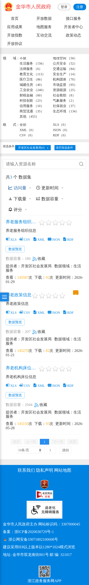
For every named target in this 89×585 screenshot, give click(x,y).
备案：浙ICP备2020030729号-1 (28, 532)
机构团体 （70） (65, 79)
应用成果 (14, 27)
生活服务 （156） (33, 63)
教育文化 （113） (32, 74)
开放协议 (14, 44)
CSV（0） (27, 135)
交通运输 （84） (65, 69)
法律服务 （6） (31, 69)
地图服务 (44, 27)
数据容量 (47, 198)
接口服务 (73, 18)
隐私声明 (44, 470)
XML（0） (27, 130)
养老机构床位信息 (22, 368)
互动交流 (44, 35)
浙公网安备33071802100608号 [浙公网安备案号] (33, 539)
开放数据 (44, 18)
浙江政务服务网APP (44, 581)
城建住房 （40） (32, 85)
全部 (23, 124)
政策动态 (73, 35)
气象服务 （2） (64, 100)
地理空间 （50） (65, 58)
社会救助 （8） (64, 95)
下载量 (17, 198)
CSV (24, 239)
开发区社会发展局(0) (31, 147)
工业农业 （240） (33, 90)
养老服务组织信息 (22, 222)
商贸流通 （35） (32, 111)
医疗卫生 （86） (32, 79)
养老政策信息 (18, 295)
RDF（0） (60, 135)
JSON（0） (61, 130)
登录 (64, 7)
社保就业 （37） (65, 106)
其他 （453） (29, 116)
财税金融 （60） (32, 95)
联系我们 (26, 470)
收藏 (38, 258)
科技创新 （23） (32, 100)
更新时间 (47, 188)
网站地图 (62, 470)
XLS (11, 239)
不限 (23, 58)
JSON (53, 239)
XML (39, 239)
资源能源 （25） (65, 90)
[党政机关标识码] (8, 484)
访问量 (17, 188)
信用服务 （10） (32, 106)
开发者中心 (73, 27)
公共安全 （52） (65, 63)
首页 (15, 18)
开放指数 (14, 35)
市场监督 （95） (65, 85)
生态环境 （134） (66, 111)
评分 (15, 209)
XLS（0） (60, 124)
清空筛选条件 (64, 147)
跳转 (65, 450)
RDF (68, 239)
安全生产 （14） (65, 74)
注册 (79, 7)
